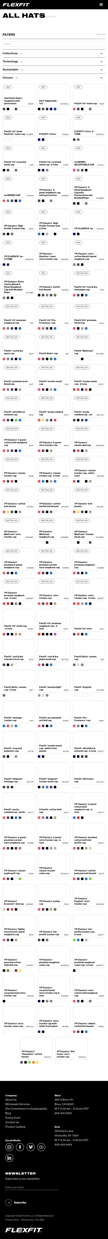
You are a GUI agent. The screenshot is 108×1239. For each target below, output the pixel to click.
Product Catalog (15, 1127)
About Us (11, 1099)
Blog (8, 1113)
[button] (101, 4)
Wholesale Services (17, 1104)
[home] (50, 4)
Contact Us (12, 1122)
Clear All (100, 34)
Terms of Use (27, 1220)
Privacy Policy (12, 1220)
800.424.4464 (63, 1144)
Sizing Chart (13, 1118)
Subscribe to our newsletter (22, 1179)
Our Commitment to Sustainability (26, 1109)
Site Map (40, 1220)
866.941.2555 (63, 1113)
